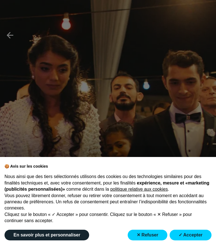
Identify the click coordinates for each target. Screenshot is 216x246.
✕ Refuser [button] (147, 235)
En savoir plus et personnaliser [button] (47, 235)
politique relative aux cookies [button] (139, 189)
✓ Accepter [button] (190, 235)
